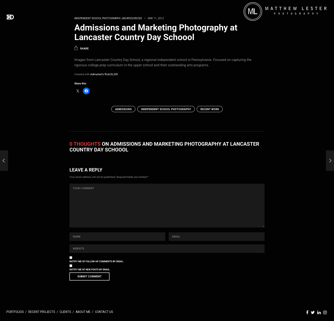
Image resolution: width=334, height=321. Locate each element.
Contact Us (104, 312)
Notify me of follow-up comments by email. (96, 261)
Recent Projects (41, 312)
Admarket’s (97, 74)
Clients (65, 312)
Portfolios (15, 312)
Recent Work (209, 109)
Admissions (123, 109)
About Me (83, 312)
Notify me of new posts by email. (89, 269)
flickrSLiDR (111, 74)
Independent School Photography (166, 109)
